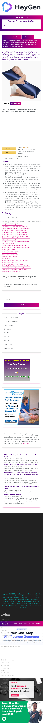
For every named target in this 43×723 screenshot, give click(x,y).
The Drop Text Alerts (8, 243)
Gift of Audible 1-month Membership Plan (15, 236)
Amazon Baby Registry (9, 249)
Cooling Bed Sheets (11, 317)
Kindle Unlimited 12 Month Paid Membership (16, 238)
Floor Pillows (8, 325)
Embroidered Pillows (11, 321)
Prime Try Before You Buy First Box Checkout (16, 266)
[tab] (4, 26)
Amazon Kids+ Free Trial (9, 262)
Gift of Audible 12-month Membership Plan (15, 227)
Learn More (26, 443)
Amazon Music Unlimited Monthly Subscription (16, 268)
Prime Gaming (6, 258)
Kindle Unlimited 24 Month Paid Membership (16, 228)
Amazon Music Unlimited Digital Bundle (14, 270)
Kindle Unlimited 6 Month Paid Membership (15, 245)
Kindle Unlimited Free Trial (10, 255)
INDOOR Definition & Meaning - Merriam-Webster (20, 465)
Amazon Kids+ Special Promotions (12, 264)
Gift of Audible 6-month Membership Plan (15, 234)
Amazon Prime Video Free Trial (11, 271)
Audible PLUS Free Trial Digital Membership (15, 242)
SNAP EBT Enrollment (9, 240)
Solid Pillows (8, 345)
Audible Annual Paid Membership (12, 225)
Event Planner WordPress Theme (15, 623)
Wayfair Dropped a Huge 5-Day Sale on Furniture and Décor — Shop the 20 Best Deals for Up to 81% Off (21, 474)
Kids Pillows (8, 333)
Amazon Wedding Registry (10, 251)
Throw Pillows (8, 348)
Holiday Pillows (9, 329)
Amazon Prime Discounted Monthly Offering (16, 260)
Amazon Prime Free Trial (9, 253)
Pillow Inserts (8, 341)
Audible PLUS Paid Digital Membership (14, 230)
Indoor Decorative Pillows (21, 21)
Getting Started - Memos (12, 494)
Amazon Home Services (9, 256)
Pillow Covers (28, 37)
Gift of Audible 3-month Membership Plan (15, 232)
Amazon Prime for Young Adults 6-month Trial (16, 247)
